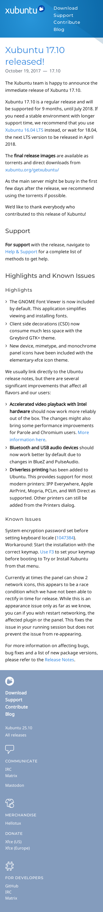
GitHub (11, 886)
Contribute (67, 22)
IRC (8, 769)
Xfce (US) (13, 841)
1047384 (65, 538)
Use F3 (47, 552)
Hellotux (13, 823)
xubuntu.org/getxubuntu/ (32, 170)
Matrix (11, 775)
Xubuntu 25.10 (18, 727)
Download (66, 8)
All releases (15, 735)
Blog (59, 29)
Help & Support (21, 252)
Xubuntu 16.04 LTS (24, 130)
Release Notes (59, 660)
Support (64, 15)
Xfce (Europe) (17, 848)
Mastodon (14, 785)
